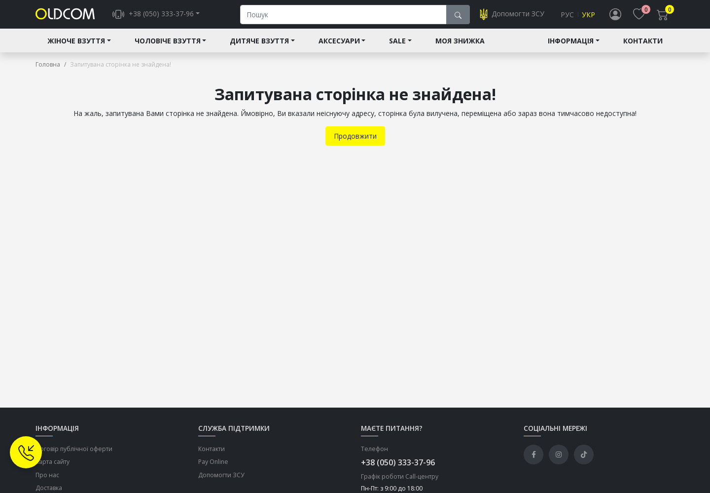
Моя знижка (460, 47)
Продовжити (355, 143)
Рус (567, 18)
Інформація (571, 47)
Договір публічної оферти (74, 456)
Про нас (47, 482)
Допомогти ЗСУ (221, 482)
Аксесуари (339, 47)
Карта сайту (53, 469)
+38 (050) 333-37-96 (398, 469)
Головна (48, 71)
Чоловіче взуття (168, 47)
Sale (397, 47)
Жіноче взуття (76, 47)
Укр (588, 18)
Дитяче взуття (259, 47)
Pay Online (213, 469)
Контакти (643, 47)
